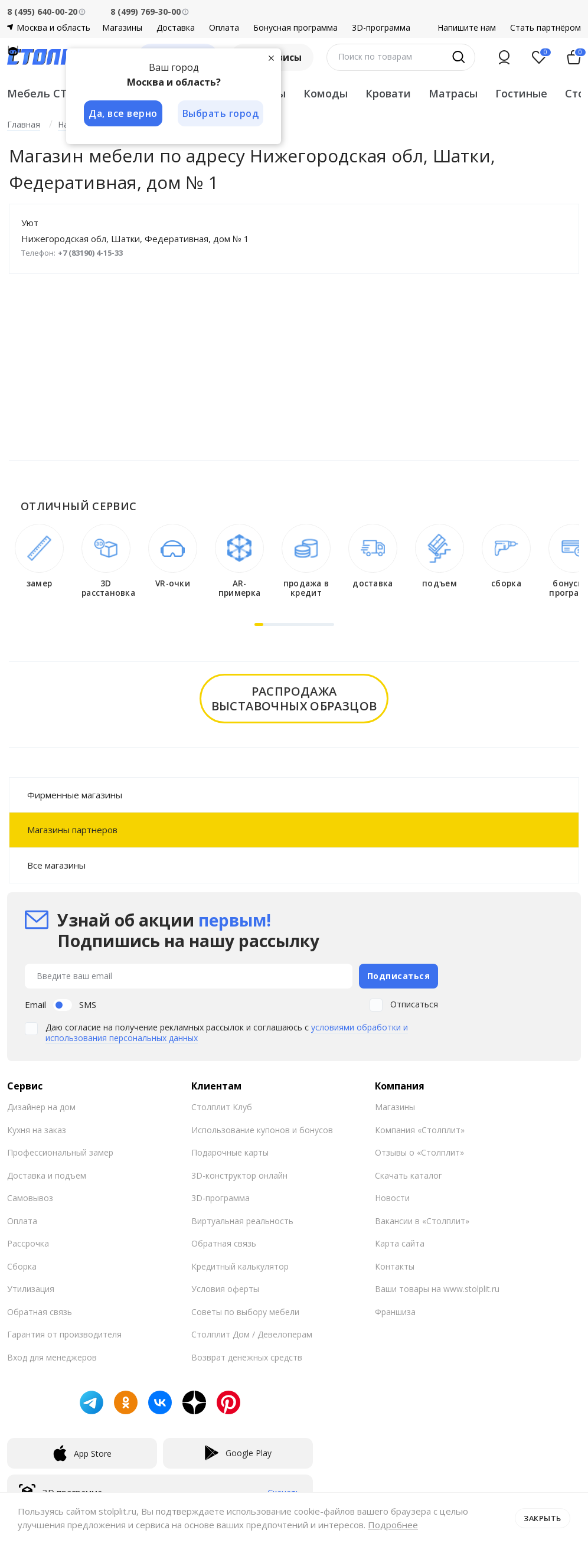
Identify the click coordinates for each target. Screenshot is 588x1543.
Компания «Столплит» (420, 1128)
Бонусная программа (295, 28)
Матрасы (453, 93)
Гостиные (521, 93)
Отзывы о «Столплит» (419, 1151)
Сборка (22, 1265)
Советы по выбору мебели (245, 1310)
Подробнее (393, 1525)
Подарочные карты (230, 1151)
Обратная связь (39, 1310)
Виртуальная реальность (242, 1219)
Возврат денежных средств (246, 1356)
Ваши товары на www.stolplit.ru (437, 1288)
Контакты (394, 1265)
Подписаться (398, 975)
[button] (258, 624)
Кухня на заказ (36, 1128)
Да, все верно (123, 113)
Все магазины (56, 865)
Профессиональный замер (60, 1151)
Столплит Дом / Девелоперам (251, 1333)
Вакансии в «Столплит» (422, 1219)
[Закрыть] (272, 57)
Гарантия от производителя (64, 1333)
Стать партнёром (545, 28)
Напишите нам (466, 28)
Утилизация (30, 1288)
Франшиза (395, 1310)
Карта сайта (399, 1242)
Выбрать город (222, 113)
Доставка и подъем (46, 1174)
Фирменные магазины (74, 795)
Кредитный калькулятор (240, 1265)
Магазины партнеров (72, 830)
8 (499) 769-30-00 (145, 11)
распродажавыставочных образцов (294, 698)
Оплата (224, 28)
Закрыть (542, 1517)
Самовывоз (30, 1197)
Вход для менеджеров (52, 1356)
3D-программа (381, 28)
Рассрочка (28, 1242)
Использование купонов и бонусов (262, 1128)
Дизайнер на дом (41, 1106)
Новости (392, 1197)
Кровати (388, 93)
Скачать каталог (408, 1174)
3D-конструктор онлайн (239, 1174)
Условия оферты (225, 1288)
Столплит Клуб (221, 1106)
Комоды (325, 93)
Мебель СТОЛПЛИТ (61, 93)
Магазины (122, 28)
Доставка (175, 28)
